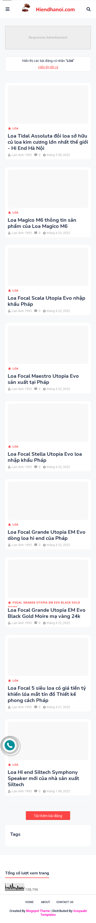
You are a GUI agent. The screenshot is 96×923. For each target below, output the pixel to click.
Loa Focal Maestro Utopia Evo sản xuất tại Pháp (43, 379)
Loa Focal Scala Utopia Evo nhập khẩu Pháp (46, 301)
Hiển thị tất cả (48, 67)
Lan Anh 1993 (22, 155)
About (45, 902)
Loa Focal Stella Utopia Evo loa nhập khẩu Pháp (45, 457)
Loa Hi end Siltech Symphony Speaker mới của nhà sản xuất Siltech (43, 778)
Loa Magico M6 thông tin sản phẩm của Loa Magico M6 (42, 223)
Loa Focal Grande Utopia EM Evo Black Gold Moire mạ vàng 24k (47, 613)
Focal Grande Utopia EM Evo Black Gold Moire (44, 603)
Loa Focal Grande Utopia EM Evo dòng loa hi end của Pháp (47, 535)
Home (29, 902)
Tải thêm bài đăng (48, 816)
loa (15, 128)
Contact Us (64, 902)
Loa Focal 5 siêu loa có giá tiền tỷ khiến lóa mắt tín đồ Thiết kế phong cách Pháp (47, 694)
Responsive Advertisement (48, 37)
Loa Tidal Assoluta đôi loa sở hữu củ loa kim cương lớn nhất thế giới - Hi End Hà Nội (48, 142)
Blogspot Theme (38, 911)
